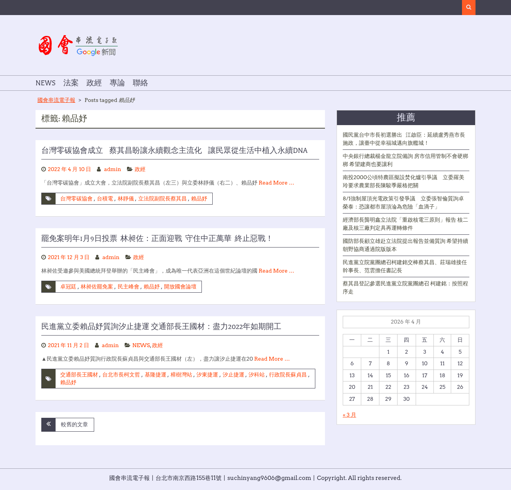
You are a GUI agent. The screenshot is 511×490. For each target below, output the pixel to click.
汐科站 (257, 374)
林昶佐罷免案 (97, 286)
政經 (94, 83)
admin (112, 169)
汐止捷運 (233, 374)
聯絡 (140, 83)
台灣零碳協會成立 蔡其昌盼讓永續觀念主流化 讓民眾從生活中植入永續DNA (174, 150)
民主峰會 (128, 286)
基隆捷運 (155, 374)
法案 (71, 83)
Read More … (276, 183)
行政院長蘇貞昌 (288, 374)
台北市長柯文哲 (121, 374)
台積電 (105, 198)
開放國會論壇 (180, 286)
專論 (117, 83)
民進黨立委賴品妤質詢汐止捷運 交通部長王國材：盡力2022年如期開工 (161, 327)
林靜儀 (126, 198)
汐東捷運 (207, 374)
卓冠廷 (68, 286)
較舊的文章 (74, 424)
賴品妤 (199, 198)
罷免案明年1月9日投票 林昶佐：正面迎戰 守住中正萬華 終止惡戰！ (157, 238)
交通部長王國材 (79, 374)
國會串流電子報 (56, 100)
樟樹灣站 (181, 374)
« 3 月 (349, 415)
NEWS (46, 83)
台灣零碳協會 (76, 198)
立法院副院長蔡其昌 (162, 198)
